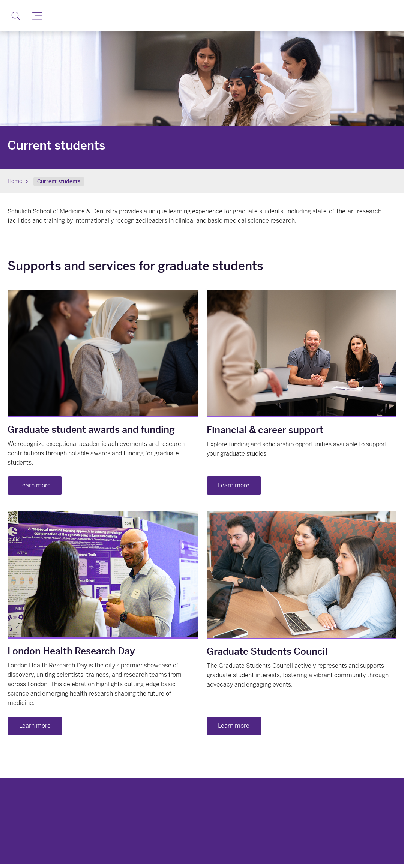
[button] (16, 16)
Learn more (35, 485)
